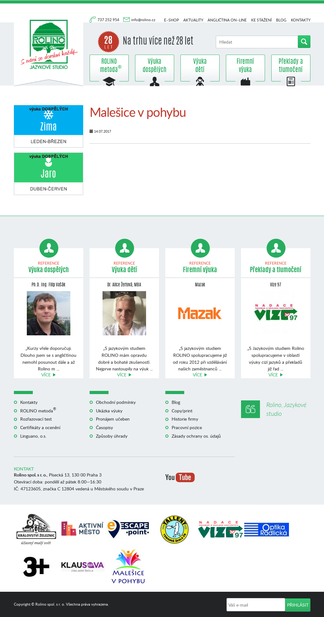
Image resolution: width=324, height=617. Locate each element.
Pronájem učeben (113, 419)
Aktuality (193, 20)
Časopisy (104, 427)
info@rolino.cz (143, 19)
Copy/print (182, 411)
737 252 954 (108, 19)
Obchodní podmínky (116, 402)
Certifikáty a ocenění (40, 427)
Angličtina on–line (227, 20)
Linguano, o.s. (33, 436)
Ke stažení (261, 20)
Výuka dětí (200, 66)
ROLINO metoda (109, 66)
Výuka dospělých (154, 66)
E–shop (171, 20)
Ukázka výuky (109, 411)
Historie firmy (185, 419)
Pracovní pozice (187, 427)
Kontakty (300, 20)
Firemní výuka (245, 66)
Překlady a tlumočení (291, 66)
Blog (281, 20)
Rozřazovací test (36, 419)
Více (46, 375)
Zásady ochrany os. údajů (196, 436)
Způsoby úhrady (111, 436)
